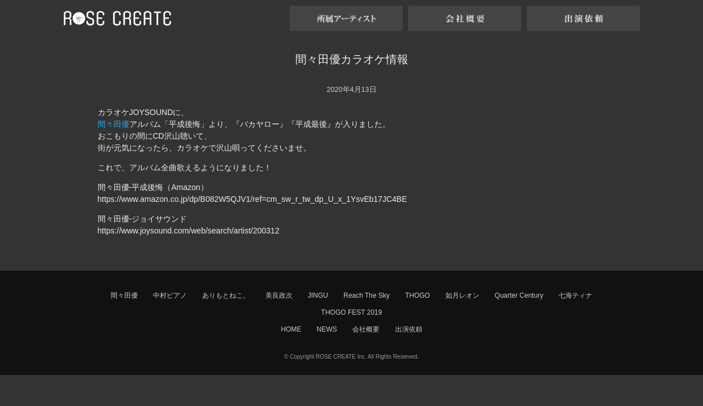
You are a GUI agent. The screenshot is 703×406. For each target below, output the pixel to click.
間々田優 (113, 124)
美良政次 (278, 295)
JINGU (318, 295)
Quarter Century (519, 295)
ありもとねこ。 (226, 295)
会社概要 (365, 329)
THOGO (417, 295)
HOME (291, 329)
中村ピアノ (170, 295)
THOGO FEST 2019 (351, 312)
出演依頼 (408, 329)
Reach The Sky (366, 295)
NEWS (327, 329)
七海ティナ (575, 295)
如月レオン (462, 295)
